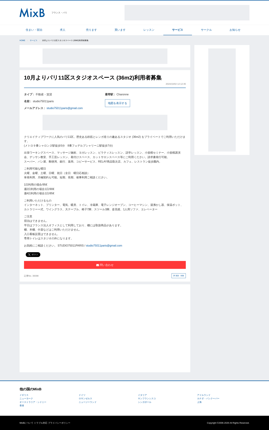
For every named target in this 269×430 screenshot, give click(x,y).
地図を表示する (117, 103)
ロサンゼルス (85, 398)
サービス (177, 29)
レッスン (148, 29)
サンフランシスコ (147, 398)
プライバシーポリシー (59, 423)
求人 (62, 29)
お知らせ (235, 29)
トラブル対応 (40, 423)
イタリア (142, 395)
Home (22, 40)
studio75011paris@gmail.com (64, 108)
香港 (22, 405)
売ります (91, 29)
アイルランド (203, 395)
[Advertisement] (187, 12)
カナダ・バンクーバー (208, 398)
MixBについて (26, 423)
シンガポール (144, 402)
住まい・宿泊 (34, 29)
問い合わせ (104, 265)
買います (120, 29)
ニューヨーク (26, 398)
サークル (206, 29)
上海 (199, 402)
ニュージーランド (88, 402)
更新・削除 (178, 276)
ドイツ (82, 395)
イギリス (24, 395)
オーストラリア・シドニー (33, 402)
